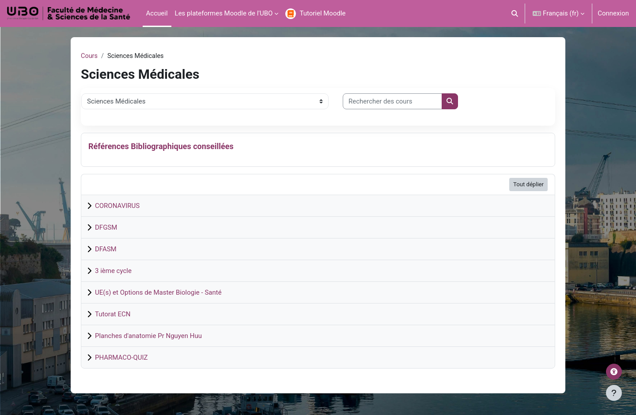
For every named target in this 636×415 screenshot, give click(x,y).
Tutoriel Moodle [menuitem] (322, 13)
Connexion (613, 13)
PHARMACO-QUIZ (121, 358)
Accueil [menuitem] (157, 13)
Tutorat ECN (112, 315)
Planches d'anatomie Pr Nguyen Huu (148, 336)
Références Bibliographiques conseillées (161, 146)
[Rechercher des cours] (392, 102)
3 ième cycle (113, 271)
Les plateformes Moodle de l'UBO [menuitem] (224, 13)
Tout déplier (528, 184)
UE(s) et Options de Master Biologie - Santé (158, 293)
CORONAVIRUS (117, 206)
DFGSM (106, 228)
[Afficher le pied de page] (614, 393)
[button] (515, 13)
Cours (89, 56)
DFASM (106, 250)
